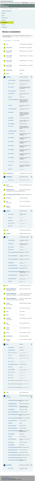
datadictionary (10, 173)
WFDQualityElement (14, 452)
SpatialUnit (12, 433)
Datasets (3, 13)
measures (12, 249)
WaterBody (12, 444)
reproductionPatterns (14, 268)
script (11, 165)
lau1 (7, 311)
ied (7, 285)
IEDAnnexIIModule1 (11, 288)
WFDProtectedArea (14, 449)
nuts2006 (12, 137)
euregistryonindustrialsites (12, 194)
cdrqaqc (11, 243)
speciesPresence (13, 275)
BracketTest (12, 350)
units (11, 281)
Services (3, 24)
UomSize (12, 442)
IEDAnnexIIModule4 (11, 298)
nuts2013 (12, 145)
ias (7, 237)
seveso (8, 339)
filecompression (13, 108)
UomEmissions (13, 439)
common (8, 77)
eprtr (7, 185)
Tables (3, 15)
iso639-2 (11, 112)
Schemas (3, 20)
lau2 (7, 314)
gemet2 (8, 211)
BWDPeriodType (13, 403)
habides (8, 233)
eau (10, 355)
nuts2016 (12, 149)
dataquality (9, 176)
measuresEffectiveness (14, 252)
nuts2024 (12, 157)
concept (11, 214)
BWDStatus (12, 409)
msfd (7, 327)
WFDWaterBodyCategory (14, 455)
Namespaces (4, 27)
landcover (8, 308)
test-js (11, 366)
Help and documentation (6, 10)
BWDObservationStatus (14, 400)
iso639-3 (11, 117)
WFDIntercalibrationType (14, 447)
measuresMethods (14, 255)
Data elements (4, 17)
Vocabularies (4, 22)
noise (7, 332)
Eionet (7, 8)
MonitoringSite (13, 425)
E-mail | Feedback (5, 477)
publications (9, 336)
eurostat (8, 198)
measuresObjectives (14, 259)
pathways (12, 262)
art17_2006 (9, 55)
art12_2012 (9, 47)
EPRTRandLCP (10, 189)
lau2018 (8, 318)
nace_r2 (11, 126)
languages (12, 123)
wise (7, 395)
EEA (7, 1)
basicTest (12, 347)
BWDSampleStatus (14, 406)
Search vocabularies (7, 40)
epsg (11, 105)
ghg (7, 230)
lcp (7, 323)
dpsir (11, 97)
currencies (12, 93)
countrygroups (13, 90)
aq (7, 44)
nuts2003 (12, 133)
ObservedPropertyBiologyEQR (14, 430)
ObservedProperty (14, 428)
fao (7, 201)
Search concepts (16, 40)
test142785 (12, 369)
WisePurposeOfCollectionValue (14, 460)
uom (7, 392)
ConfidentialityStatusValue (14, 414)
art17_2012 (9, 60)
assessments (12, 80)
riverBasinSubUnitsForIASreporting (14, 271)
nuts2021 (12, 153)
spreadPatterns (13, 278)
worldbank (9, 465)
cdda (7, 73)
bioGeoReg (12, 240)
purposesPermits (13, 265)
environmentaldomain (14, 99)
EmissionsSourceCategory (14, 418)
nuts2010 (12, 141)
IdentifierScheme (13, 420)
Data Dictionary (11, 8)
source (11, 220)
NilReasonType (13, 131)
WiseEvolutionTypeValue (14, 457)
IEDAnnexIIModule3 (11, 293)
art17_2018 (9, 65)
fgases (8, 206)
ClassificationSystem (14, 411)
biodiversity (9, 70)
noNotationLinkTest (14, 364)
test (7, 344)
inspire (8, 303)
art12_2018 (9, 51)
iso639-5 (11, 120)
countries (12, 87)
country (11, 468)
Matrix (11, 423)
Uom (11, 436)
